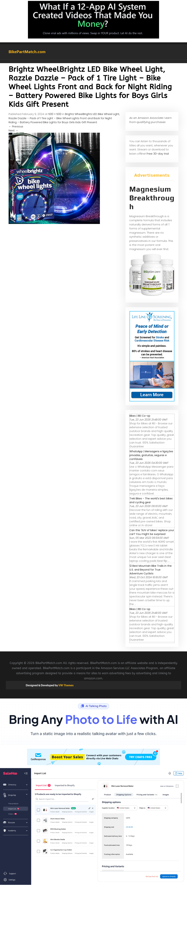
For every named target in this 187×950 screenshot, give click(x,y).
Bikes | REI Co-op (139, 416)
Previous (16, 126)
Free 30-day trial (158, 154)
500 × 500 (54, 114)
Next (13, 130)
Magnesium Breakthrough (151, 198)
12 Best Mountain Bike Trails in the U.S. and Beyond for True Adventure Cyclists (150, 569)
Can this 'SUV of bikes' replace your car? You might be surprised (151, 532)
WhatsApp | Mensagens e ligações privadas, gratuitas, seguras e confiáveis (151, 455)
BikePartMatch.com (27, 51)
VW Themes (66, 685)
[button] (93, 61)
